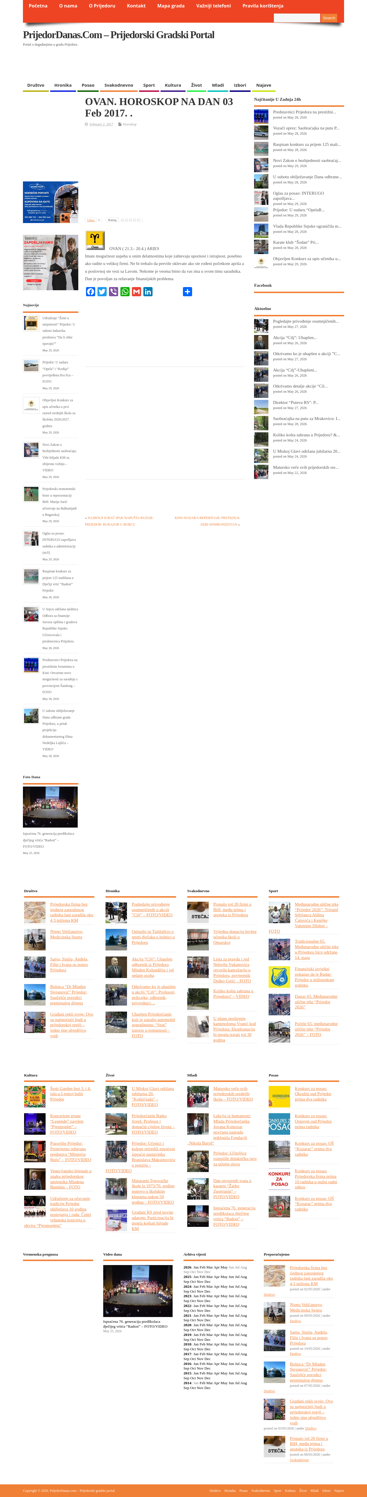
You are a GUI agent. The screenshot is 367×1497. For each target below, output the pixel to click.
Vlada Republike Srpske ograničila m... (307, 226)
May (224, 1267)
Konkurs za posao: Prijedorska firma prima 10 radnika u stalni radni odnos (316, 1179)
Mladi (218, 85)
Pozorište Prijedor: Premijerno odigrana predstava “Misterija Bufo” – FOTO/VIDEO (70, 1151)
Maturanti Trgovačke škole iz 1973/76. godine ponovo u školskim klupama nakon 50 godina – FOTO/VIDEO (153, 1191)
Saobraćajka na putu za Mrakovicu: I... (306, 418)
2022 (187, 1306)
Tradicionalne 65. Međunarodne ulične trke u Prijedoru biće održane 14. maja (317, 949)
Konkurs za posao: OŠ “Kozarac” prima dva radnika (314, 1149)
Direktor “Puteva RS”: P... (295, 402)
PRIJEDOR (58, 1286)
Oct (193, 1281)
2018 (187, 1344)
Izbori (240, 85)
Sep (186, 1281)
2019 (187, 1335)
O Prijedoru (102, 6)
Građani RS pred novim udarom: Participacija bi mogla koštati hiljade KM (152, 1220)
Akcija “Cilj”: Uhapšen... (295, 337)
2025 (187, 1277)
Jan (196, 1267)
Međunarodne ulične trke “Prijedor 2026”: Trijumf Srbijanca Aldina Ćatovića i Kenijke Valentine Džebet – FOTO (304, 918)
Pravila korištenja (263, 6)
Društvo (35, 85)
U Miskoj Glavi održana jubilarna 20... (306, 451)
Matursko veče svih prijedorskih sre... (306, 467)
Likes (94, 220)
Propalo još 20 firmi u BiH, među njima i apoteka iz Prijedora (232, 909)
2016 (187, 1364)
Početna (38, 6)
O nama (68, 6)
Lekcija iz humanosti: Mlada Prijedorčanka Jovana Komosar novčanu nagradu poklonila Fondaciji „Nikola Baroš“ (219, 1129)
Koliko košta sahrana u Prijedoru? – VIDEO (233, 993)
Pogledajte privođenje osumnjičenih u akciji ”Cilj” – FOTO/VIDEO (152, 909)
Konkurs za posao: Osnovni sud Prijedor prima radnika (313, 1121)
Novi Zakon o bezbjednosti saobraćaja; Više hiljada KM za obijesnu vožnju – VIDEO (59, 457)
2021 (187, 1315)
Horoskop (129, 124)
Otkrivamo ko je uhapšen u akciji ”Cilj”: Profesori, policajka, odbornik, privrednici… (153, 994)
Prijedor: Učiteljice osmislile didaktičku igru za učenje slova (235, 1158)
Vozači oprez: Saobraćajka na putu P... (306, 127)
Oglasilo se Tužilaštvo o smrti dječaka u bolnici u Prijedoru (153, 937)
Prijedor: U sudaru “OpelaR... (299, 209)
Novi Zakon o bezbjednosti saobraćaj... (307, 160)
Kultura (173, 85)
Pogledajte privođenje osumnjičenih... (306, 321)
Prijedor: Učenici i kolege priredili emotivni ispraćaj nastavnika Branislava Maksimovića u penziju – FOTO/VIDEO (140, 1157)
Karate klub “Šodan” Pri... (296, 242)
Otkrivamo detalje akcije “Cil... (300, 386)
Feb (202, 1267)
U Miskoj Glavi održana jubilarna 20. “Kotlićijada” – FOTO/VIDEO (153, 1096)
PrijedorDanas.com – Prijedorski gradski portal (118, 34)
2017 (187, 1354)
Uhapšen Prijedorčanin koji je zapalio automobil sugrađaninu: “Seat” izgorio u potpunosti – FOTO (153, 1025)
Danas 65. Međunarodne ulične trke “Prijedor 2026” (316, 1002)
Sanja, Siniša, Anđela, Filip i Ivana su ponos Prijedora (69, 964)
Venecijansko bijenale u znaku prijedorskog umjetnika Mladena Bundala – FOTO (70, 1179)
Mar (209, 1267)
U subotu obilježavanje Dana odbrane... (307, 176)
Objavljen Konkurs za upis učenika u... (307, 258)
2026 (187, 1267)
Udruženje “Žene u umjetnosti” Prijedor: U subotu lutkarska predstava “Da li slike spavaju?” (58, 331)
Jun (231, 1277)
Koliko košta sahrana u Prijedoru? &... (306, 434)
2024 (187, 1286)
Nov (200, 1281)
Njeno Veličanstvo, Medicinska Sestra (66, 934)
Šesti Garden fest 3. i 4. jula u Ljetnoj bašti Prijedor (70, 1094)
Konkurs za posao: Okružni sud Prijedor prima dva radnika (313, 1094)
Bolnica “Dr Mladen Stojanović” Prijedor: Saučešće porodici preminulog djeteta (68, 994)
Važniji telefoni (213, 6)
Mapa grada (171, 6)
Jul (237, 1277)
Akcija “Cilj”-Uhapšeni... (295, 369)
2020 (187, 1325)
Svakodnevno (118, 85)
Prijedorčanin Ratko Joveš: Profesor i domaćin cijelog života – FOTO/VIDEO (153, 1123)
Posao (88, 85)
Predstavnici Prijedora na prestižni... (304, 111)
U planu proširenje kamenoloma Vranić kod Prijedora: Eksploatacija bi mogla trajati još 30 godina (234, 1029)
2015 (187, 1373)
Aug (243, 1277)
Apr (217, 1267)
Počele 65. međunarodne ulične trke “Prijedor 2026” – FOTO (316, 1029)
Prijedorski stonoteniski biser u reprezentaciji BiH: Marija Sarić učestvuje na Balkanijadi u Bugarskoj (59, 502)
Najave (263, 85)
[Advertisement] (232, 65)
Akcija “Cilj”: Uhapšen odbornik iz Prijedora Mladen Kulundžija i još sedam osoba (153, 967)
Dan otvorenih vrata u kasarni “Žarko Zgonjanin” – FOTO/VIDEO (232, 1188)
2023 (187, 1296)
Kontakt (136, 6)
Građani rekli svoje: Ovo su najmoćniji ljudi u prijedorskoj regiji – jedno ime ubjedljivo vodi (71, 1025)
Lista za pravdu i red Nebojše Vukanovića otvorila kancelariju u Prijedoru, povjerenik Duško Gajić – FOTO (232, 969)
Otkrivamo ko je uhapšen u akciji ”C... (306, 353)
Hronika (63, 85)
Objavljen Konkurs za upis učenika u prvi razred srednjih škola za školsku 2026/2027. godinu (58, 413)
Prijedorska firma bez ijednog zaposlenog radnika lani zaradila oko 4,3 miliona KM (71, 912)
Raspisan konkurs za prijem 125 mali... (307, 144)
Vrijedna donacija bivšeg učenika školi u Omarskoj (235, 937)
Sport (149, 85)
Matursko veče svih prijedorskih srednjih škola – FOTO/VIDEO (233, 1094)
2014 (187, 1383)
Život (196, 85)
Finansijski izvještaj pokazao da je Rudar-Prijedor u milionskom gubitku (314, 976)
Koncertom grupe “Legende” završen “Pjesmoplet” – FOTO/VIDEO (66, 1123)
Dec (207, 1281)
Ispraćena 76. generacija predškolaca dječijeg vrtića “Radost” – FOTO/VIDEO (48, 840)
